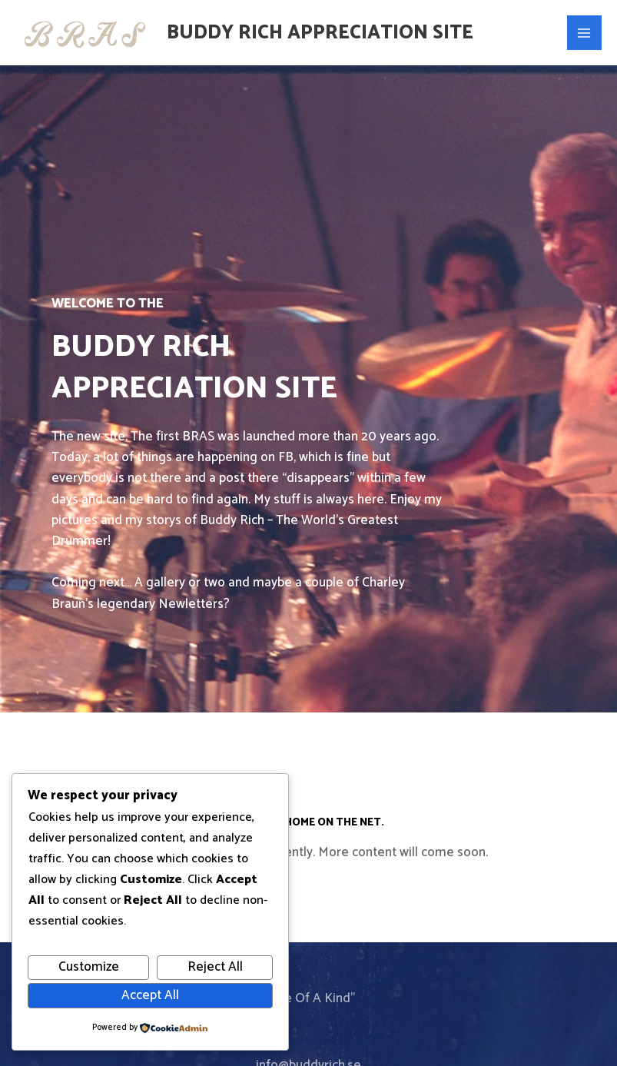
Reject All (215, 967)
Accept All (150, 995)
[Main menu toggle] (584, 33)
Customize (88, 967)
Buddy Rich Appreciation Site (320, 33)
